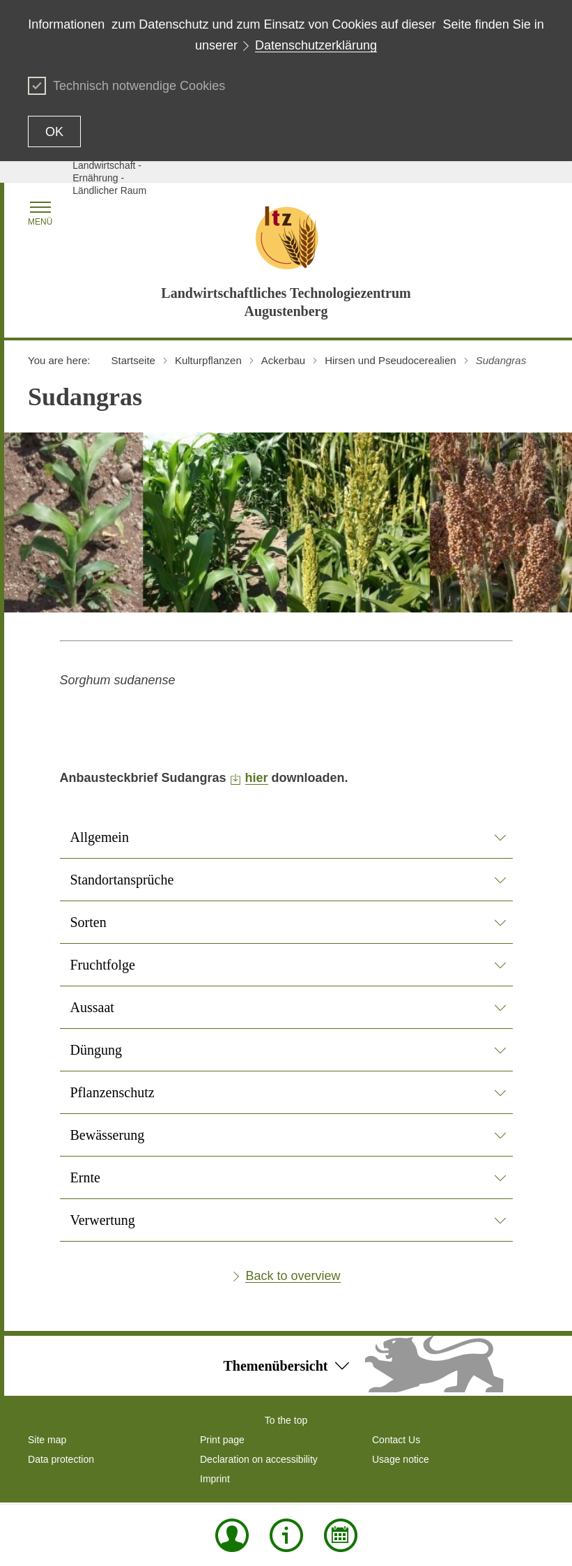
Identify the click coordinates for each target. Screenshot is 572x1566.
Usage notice (400, 1459)
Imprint (215, 1478)
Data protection (61, 1459)
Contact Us (396, 1439)
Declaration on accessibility (259, 1459)
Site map (47, 1439)
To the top (286, 1420)
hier (256, 778)
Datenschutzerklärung (316, 45)
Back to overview (292, 1276)
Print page (222, 1439)
